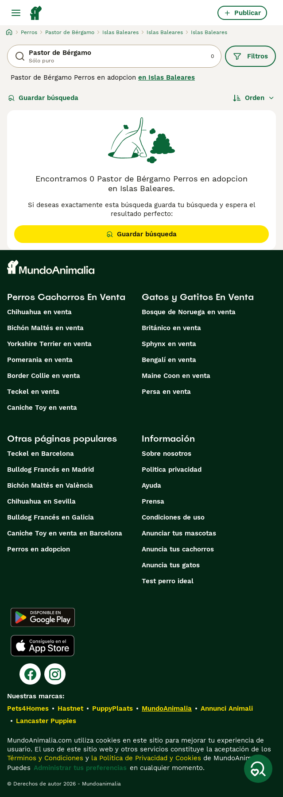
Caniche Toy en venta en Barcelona (64, 533)
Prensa (153, 501)
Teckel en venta (33, 392)
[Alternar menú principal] (16, 13)
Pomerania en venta (40, 360)
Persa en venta (166, 392)
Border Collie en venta (43, 376)
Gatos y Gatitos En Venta (198, 297)
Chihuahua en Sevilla (41, 501)
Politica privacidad (172, 470)
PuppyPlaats (112, 708)
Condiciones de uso (173, 517)
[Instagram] (55, 674)
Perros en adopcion (38, 549)
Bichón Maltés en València (50, 485)
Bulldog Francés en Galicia (50, 517)
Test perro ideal (168, 581)
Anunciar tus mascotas (179, 533)
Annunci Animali (227, 708)
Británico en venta (171, 328)
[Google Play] (43, 617)
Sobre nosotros (166, 454)
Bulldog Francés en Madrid (50, 470)
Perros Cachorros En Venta (66, 297)
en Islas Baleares (166, 77)
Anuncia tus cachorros (178, 549)
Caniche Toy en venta (42, 408)
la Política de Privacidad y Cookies (145, 758)
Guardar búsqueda (43, 98)
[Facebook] (30, 674)
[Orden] (254, 98)
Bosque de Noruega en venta (189, 312)
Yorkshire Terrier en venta (49, 344)
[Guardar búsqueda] (258, 769)
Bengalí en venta (169, 360)
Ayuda (151, 485)
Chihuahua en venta (39, 312)
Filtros (250, 56)
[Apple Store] (42, 645)
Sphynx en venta (169, 344)
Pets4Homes (28, 708)
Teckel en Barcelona (40, 454)
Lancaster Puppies (46, 721)
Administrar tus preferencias (80, 768)
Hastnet (70, 708)
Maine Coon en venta (176, 376)
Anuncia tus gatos (171, 565)
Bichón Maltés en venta (45, 328)
